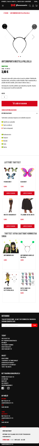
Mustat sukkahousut (10, 215)
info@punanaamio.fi (7, 385)
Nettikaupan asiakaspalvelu (9, 341)
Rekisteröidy (5, 358)
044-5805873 (5, 383)
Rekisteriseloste (6, 347)
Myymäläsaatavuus (7, 113)
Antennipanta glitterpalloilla (9, 289)
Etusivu (6, 13)
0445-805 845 (5, 422)
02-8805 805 (5, 379)
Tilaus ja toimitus (11, 1)
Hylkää (12, 440)
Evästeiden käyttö (7, 349)
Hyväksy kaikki (6, 440)
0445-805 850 (5, 407)
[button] (36, 2)
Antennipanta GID (9, 255)
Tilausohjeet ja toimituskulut (10, 360)
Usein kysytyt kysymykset (9, 365)
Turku (3, 412)
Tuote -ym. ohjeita (6, 367)
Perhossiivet (8, 182)
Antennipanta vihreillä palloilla (27, 256)
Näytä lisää (17, 440)
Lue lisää (23, 440)
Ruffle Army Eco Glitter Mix (25, 289)
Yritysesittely (6, 338)
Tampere (4, 427)
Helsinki (4, 399)
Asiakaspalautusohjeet (8, 363)
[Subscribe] (34, 325)
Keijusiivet (23, 182)
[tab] (19, 113)
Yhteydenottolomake (7, 345)
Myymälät (4, 1)
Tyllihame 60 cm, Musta (27, 215)
